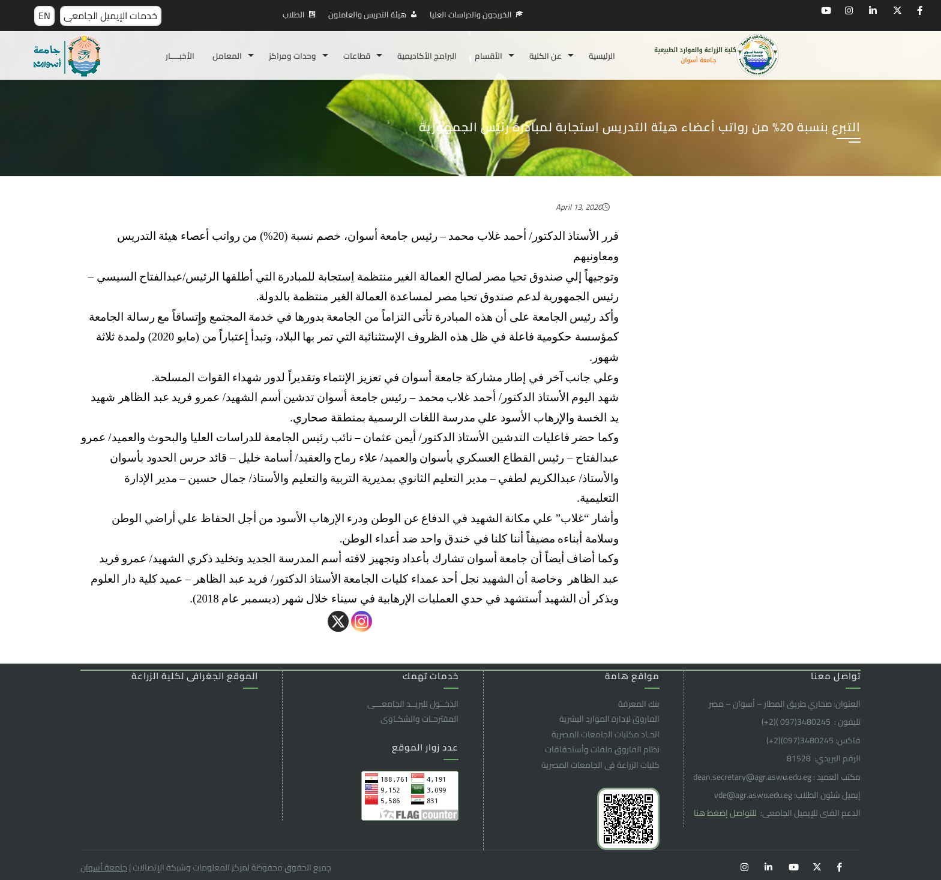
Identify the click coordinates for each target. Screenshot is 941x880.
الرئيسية (602, 56)
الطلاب (294, 14)
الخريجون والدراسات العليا (471, 14)
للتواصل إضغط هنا (726, 813)
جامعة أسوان (103, 867)
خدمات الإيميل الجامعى (110, 16)
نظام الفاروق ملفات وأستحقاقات (602, 749)
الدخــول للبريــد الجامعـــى (412, 704)
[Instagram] (361, 621)
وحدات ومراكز (292, 56)
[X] (338, 621)
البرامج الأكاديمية (427, 56)
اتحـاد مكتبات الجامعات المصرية (606, 734)
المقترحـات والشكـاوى (419, 719)
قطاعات (356, 56)
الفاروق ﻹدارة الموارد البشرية (609, 719)
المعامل (227, 56)
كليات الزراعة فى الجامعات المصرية (600, 765)
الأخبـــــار (180, 56)
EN (44, 16)
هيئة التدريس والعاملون (367, 14)
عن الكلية (545, 56)
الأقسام (488, 56)
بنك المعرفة (639, 704)
